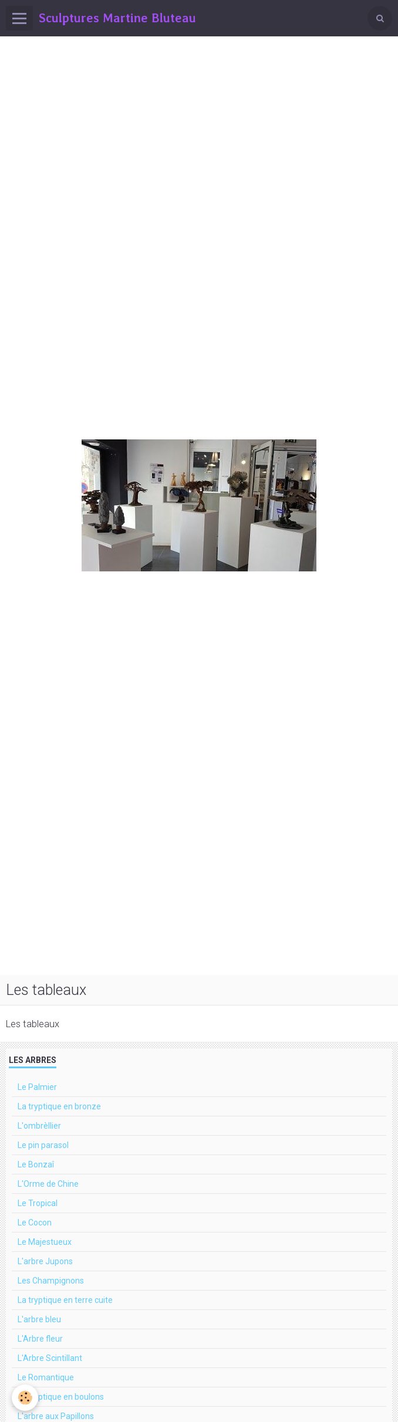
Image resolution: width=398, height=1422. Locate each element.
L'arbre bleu (39, 1319)
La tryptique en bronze (59, 1106)
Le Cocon (35, 1222)
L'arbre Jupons (45, 1261)
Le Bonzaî (36, 1164)
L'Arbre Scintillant (50, 1358)
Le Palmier (37, 1087)
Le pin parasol (43, 1145)
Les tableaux (32, 1024)
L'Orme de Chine (48, 1184)
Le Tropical (38, 1203)
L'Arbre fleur (40, 1338)
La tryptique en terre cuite (65, 1300)
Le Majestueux (45, 1242)
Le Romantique (46, 1377)
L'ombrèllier (39, 1125)
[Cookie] (25, 1397)
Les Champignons (51, 1280)
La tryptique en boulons (61, 1396)
